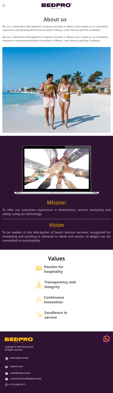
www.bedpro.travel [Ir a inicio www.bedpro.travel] (16, 358)
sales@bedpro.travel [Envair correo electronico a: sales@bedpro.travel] (17, 374)
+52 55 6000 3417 (15, 384)
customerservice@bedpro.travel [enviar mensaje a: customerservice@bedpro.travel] (23, 379)
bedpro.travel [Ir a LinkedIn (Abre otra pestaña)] (14, 367)
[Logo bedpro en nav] (56, 6)
